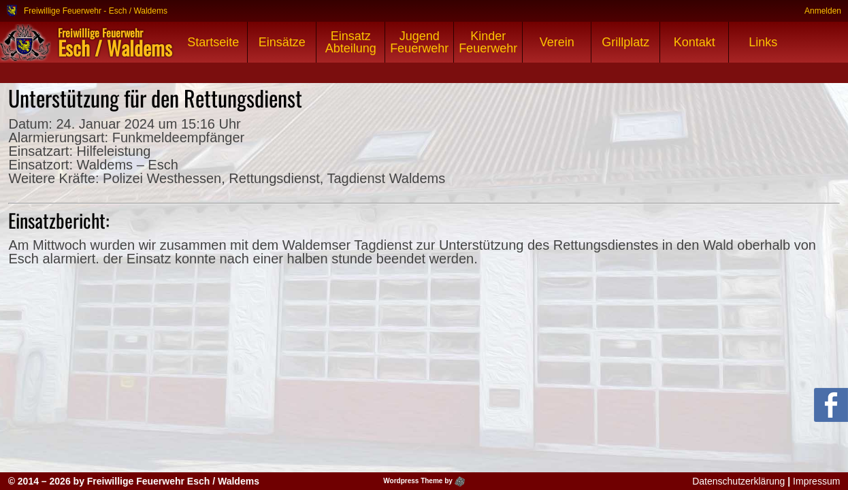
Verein (557, 42)
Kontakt (694, 42)
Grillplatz (625, 42)
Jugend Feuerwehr (419, 42)
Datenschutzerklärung (738, 481)
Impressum (816, 481)
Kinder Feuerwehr (488, 42)
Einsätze (282, 42)
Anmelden (822, 10)
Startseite (213, 42)
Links (763, 42)
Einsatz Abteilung (350, 42)
